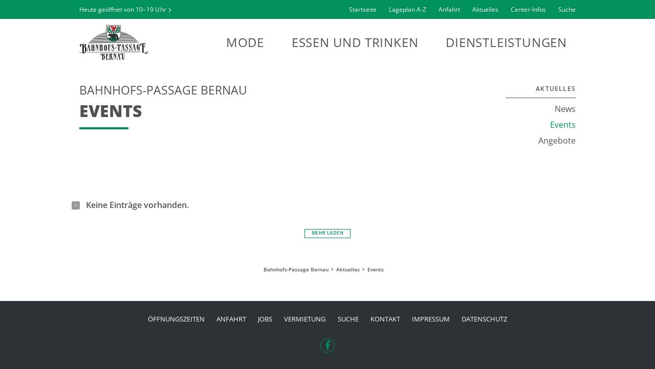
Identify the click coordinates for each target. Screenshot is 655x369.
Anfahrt (449, 9)
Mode (245, 42)
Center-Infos (528, 9)
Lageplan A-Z (407, 9)
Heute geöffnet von (122, 9)
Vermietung (304, 319)
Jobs (265, 319)
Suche (567, 9)
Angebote (557, 140)
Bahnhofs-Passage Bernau (135, 42)
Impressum (431, 319)
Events (563, 124)
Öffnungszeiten (176, 319)
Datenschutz (484, 319)
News (565, 108)
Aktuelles (485, 9)
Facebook (327, 342)
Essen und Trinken (355, 42)
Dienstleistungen (506, 42)
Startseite (363, 9)
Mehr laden (327, 233)
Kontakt (385, 319)
